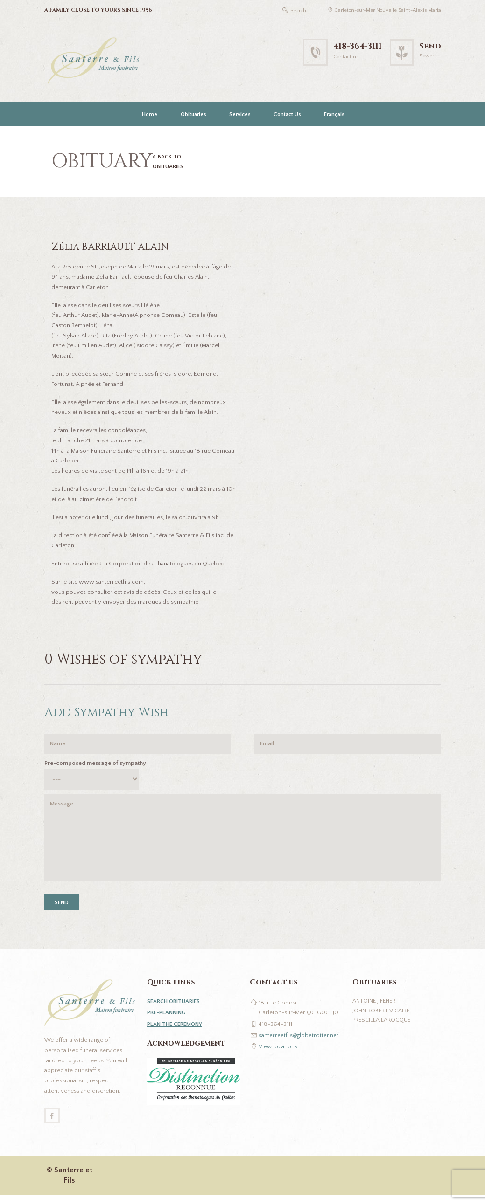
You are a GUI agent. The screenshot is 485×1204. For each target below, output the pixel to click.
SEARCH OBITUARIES (175, 1009)
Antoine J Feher (375, 1009)
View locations (278, 1054)
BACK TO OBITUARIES (169, 162)
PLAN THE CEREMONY (176, 1031)
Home (149, 114)
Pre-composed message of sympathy (95, 765)
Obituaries (193, 114)
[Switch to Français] (333, 114)
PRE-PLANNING (168, 1020)
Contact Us (287, 114)
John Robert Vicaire (382, 1019)
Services (240, 114)
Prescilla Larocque (382, 1029)
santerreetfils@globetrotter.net (299, 1042)
